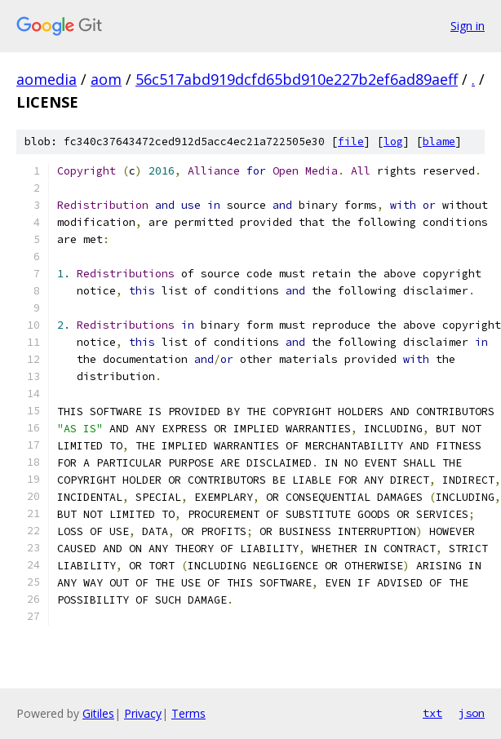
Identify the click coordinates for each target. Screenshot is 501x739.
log (393, 141)
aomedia (46, 79)
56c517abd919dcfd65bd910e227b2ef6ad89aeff (296, 79)
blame (439, 141)
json (472, 713)
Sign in (467, 25)
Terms (188, 713)
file (351, 141)
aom (106, 79)
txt (432, 713)
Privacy (143, 713)
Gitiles (98, 713)
